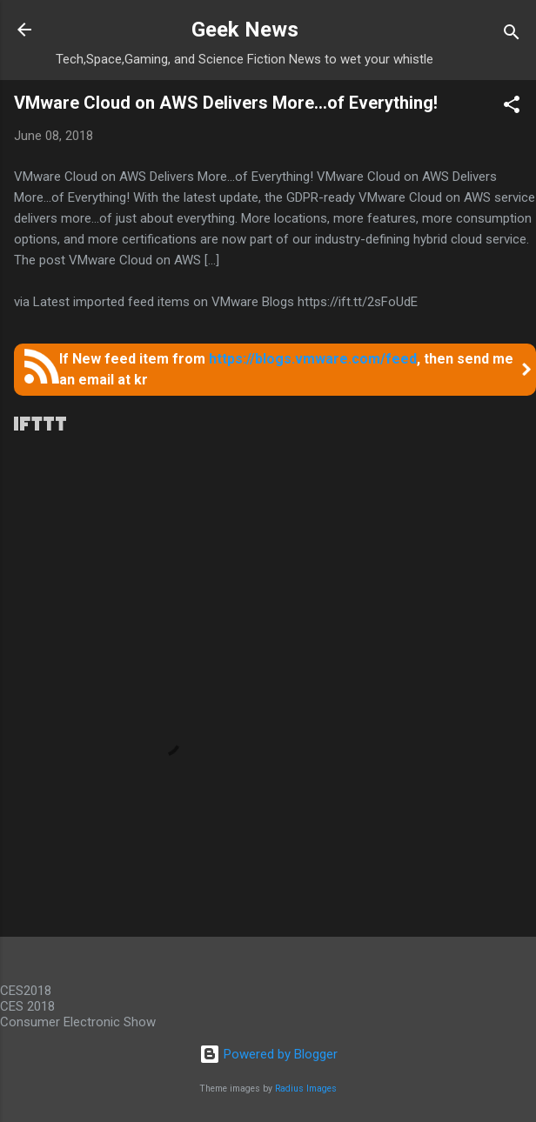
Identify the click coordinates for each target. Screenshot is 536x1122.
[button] (511, 107)
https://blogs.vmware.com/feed (313, 359)
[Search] (511, 35)
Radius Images (306, 1088)
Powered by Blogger (268, 1054)
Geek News (244, 29)
